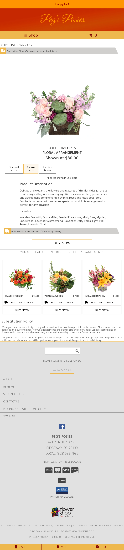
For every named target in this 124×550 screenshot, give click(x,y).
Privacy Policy (38, 536)
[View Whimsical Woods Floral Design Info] (62, 277)
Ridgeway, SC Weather (44, 531)
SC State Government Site (77, 531)
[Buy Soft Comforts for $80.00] (62, 243)
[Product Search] (62, 351)
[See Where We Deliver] (62, 369)
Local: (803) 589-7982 (62, 453)
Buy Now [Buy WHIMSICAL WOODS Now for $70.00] (62, 310)
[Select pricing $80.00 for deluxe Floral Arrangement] (31, 169)
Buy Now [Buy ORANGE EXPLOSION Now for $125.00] (22, 310)
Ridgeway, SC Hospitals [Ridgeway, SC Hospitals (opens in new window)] (55, 525)
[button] (62, 490)
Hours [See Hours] (103, 547)
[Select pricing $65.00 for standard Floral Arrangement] (14, 169)
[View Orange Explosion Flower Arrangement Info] (22, 277)
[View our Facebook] (62, 428)
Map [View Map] (62, 547)
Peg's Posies (62, 19)
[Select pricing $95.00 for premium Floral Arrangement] (47, 169)
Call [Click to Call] (20, 547)
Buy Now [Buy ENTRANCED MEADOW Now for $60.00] (102, 310)
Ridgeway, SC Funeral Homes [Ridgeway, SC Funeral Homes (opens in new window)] (19, 525)
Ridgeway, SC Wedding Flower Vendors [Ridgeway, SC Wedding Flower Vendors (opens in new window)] (98, 525)
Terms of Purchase (63, 536)
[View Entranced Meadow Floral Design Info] (102, 277)
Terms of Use (86, 536)
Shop (31, 35)
